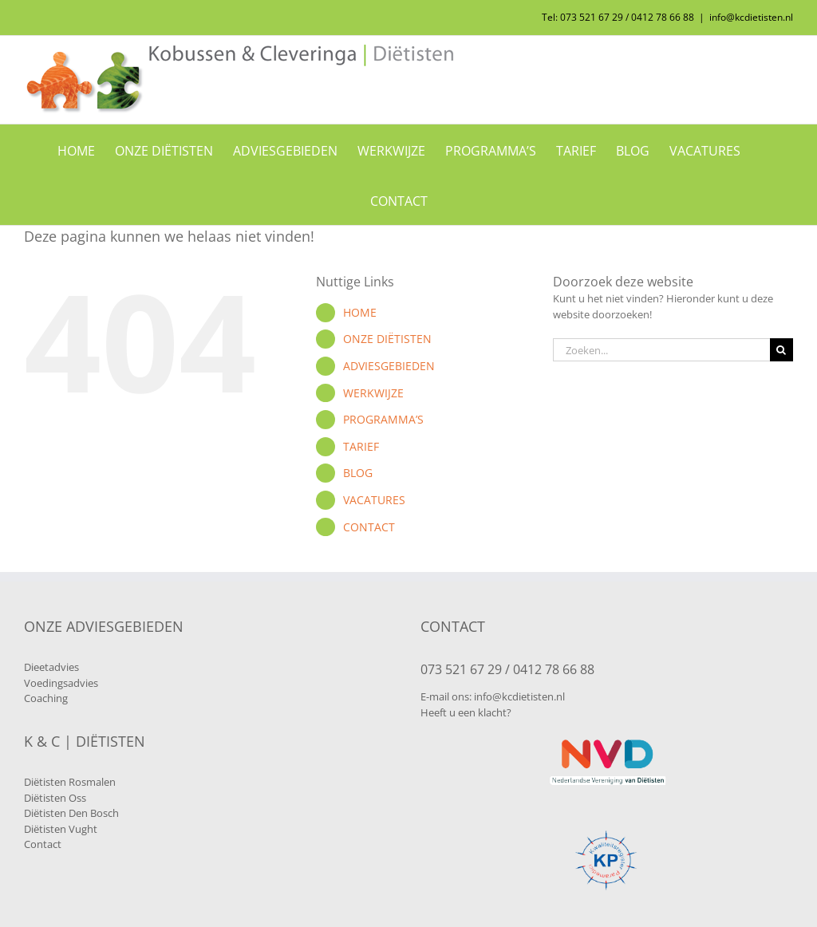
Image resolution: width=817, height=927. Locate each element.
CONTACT (369, 527)
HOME (360, 312)
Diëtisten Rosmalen (70, 782)
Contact (42, 844)
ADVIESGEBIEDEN (389, 365)
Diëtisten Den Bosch (71, 813)
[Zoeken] (781, 349)
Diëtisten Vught (60, 829)
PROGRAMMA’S (383, 419)
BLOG (358, 472)
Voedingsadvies (61, 683)
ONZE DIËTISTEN (387, 338)
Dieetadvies (51, 667)
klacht (492, 712)
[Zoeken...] (661, 349)
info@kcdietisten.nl (751, 17)
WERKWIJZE (373, 392)
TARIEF (361, 446)
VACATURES (374, 499)
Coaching (46, 698)
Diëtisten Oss (55, 798)
